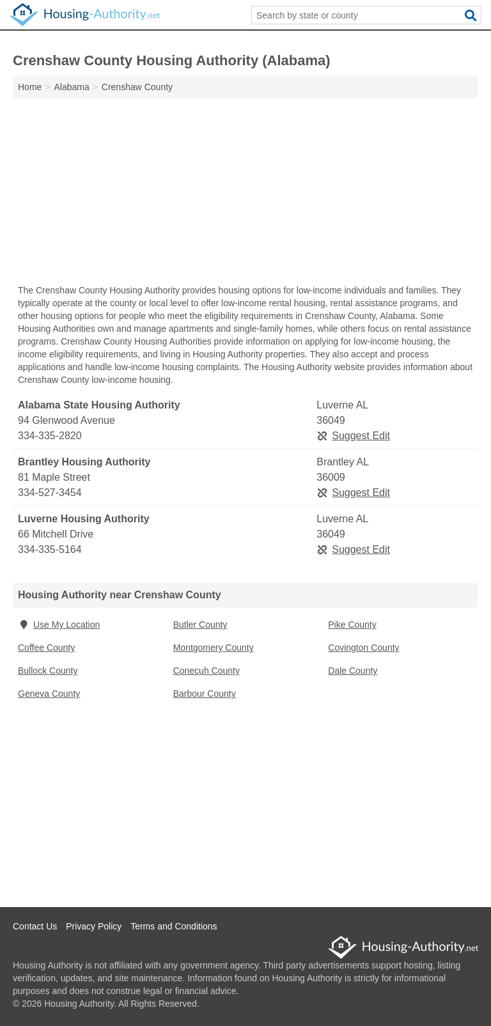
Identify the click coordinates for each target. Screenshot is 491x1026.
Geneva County (49, 693)
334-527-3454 (50, 492)
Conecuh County (206, 670)
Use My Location (59, 624)
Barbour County (204, 693)
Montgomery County (213, 647)
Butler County (200, 624)
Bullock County (47, 670)
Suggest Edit (353, 435)
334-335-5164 (50, 549)
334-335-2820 (50, 435)
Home (30, 87)
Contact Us (35, 926)
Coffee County (46, 647)
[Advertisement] (245, 194)
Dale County (352, 670)
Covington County (363, 647)
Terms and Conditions (173, 926)
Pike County (352, 624)
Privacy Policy (93, 926)
